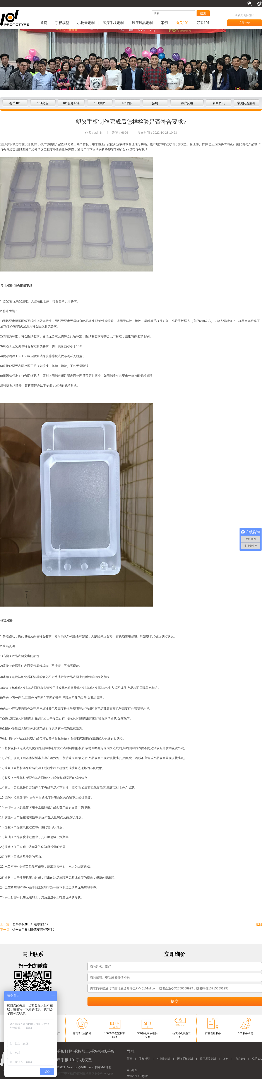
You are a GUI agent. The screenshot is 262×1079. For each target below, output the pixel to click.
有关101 (182, 23)
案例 (164, 23)
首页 (43, 23)
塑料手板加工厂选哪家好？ (30, 924)
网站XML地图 (103, 1067)
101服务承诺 (71, 103)
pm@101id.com (84, 1067)
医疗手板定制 (113, 23)
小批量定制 (86, 23)
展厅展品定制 (142, 23)
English (144, 1075)
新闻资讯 (218, 103)
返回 (259, 924)
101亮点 (42, 103)
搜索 (203, 13)
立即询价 (244, 22)
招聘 (155, 103)
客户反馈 (187, 103)
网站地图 (132, 1070)
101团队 (127, 103)
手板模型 (62, 23)
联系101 (203, 23)
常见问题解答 (246, 103)
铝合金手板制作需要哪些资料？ (33, 929)
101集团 (99, 103)
